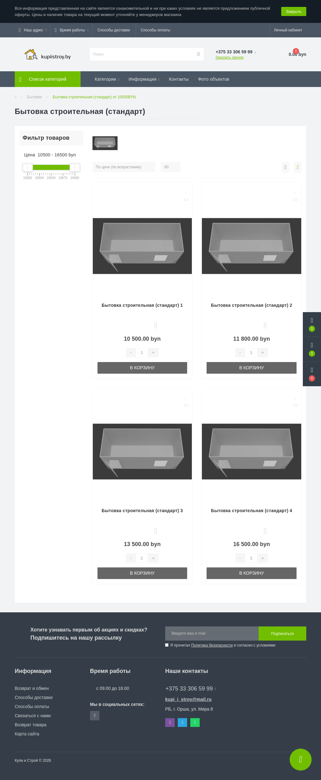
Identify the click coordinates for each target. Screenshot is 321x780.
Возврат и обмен (32, 688)
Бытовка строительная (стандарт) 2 (251, 305)
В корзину (142, 367)
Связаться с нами (33, 715)
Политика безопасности (212, 645)
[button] (32, 30)
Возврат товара (30, 724)
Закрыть (294, 11)
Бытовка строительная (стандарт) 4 (251, 510)
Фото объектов (213, 79)
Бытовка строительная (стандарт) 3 (142, 510)
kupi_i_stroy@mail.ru (188, 699)
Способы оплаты (155, 30)
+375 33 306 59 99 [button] (191, 688)
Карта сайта (27, 733)
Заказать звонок (229, 57)
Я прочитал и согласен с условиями (222, 645)
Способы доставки (113, 30)
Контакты (179, 79)
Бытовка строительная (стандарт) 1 (142, 305)
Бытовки (34, 97)
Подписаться (282, 633)
